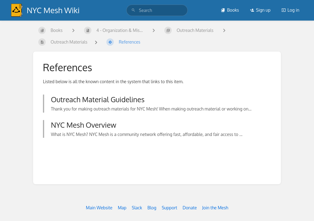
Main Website (99, 207)
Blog (151, 207)
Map (122, 207)
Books (230, 10)
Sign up (260, 10)
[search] (157, 10)
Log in (290, 10)
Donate (189, 207)
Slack (137, 207)
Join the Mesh (215, 207)
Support (169, 207)
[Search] (133, 10)
